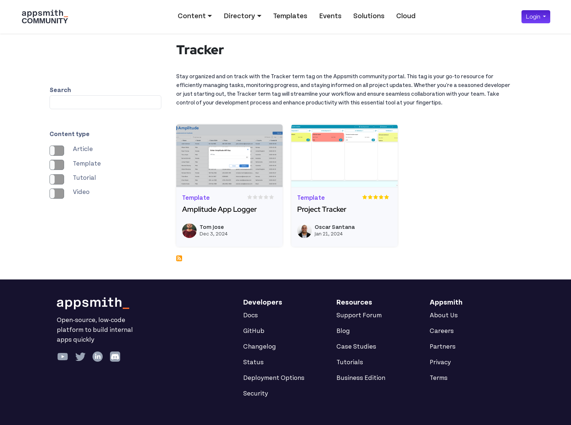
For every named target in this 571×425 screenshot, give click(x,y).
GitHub (253, 331)
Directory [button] (239, 16)
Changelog (259, 346)
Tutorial (84, 178)
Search (60, 90)
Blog (343, 331)
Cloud (406, 16)
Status (253, 362)
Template (87, 163)
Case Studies (356, 346)
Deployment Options (273, 378)
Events (330, 16)
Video (81, 192)
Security (255, 393)
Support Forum (359, 315)
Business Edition (360, 378)
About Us (444, 315)
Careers (442, 331)
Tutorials (349, 362)
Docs (250, 315)
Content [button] (192, 16)
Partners (443, 346)
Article (83, 149)
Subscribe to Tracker (179, 258)
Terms (439, 378)
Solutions (369, 16)
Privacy (440, 362)
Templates (290, 16)
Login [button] (534, 16)
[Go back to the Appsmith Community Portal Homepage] (44, 17)
